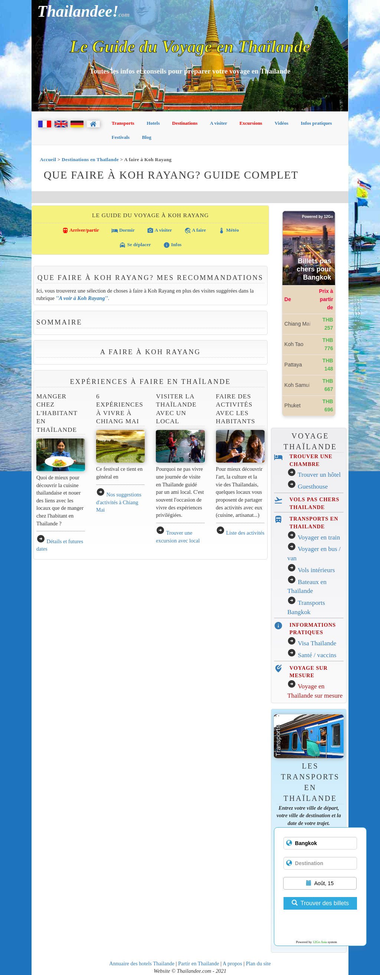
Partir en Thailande (198, 963)
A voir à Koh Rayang (82, 298)
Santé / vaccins (317, 655)
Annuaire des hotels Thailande (141, 963)
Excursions (250, 123)
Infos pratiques (316, 123)
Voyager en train (319, 537)
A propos (232, 963)
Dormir (123, 230)
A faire (195, 230)
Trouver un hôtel (319, 474)
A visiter (218, 123)
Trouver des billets (320, 903)
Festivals (121, 137)
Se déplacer (135, 245)
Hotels (153, 123)
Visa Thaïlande (317, 643)
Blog (146, 137)
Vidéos (281, 123)
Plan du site (258, 963)
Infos (172, 245)
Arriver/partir (80, 230)
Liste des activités (245, 533)
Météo (228, 230)
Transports (123, 123)
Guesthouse (313, 486)
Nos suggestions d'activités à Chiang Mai (118, 502)
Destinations (185, 123)
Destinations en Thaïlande (90, 159)
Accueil (48, 159)
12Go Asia (320, 942)
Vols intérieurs (316, 570)
